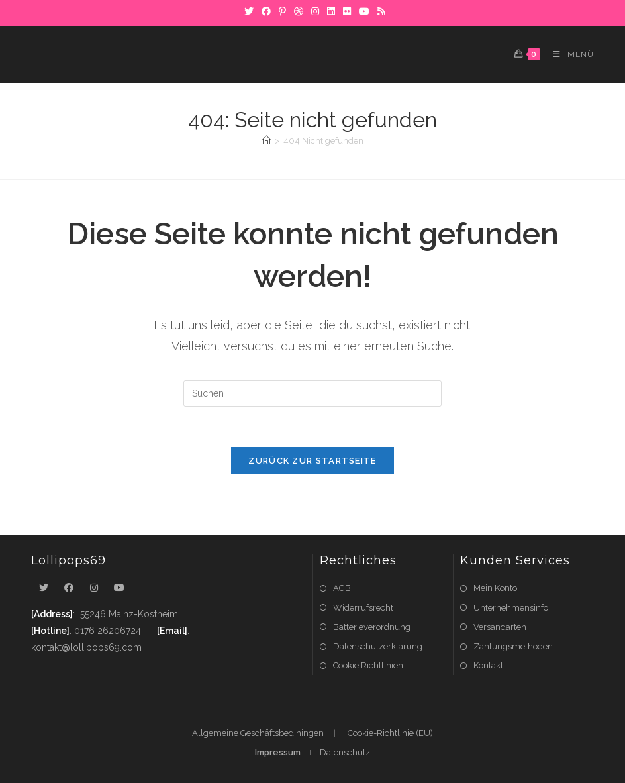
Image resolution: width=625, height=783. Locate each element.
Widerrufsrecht (363, 608)
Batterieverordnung (371, 627)
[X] (249, 11)
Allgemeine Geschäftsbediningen (258, 733)
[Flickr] (347, 11)
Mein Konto (495, 588)
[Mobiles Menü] (568, 54)
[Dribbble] (298, 11)
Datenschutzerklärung (377, 646)
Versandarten (499, 627)
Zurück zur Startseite (312, 461)
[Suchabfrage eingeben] (312, 393)
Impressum (278, 752)
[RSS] (379, 11)
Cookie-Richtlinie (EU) (390, 733)
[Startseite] (266, 141)
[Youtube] (119, 588)
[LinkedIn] (331, 11)
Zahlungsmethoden (513, 646)
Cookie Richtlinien (368, 665)
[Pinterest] (282, 11)
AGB (342, 588)
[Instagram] (315, 11)
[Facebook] (266, 11)
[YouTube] (364, 11)
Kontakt (488, 665)
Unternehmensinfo (510, 608)
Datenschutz (345, 752)
